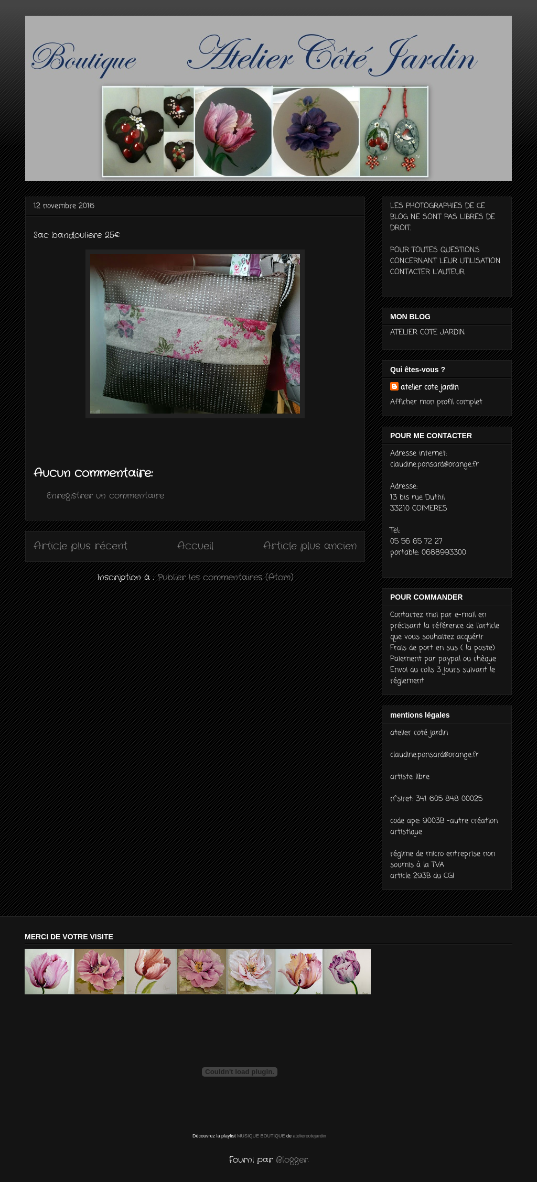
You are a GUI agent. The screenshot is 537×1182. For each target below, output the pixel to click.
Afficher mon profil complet (436, 402)
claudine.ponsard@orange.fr (434, 464)
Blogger (292, 1160)
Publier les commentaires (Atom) (225, 577)
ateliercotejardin (310, 1135)
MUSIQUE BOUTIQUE (261, 1135)
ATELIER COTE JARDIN (427, 332)
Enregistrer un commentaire (105, 496)
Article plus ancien (310, 546)
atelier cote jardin (429, 387)
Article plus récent (80, 546)
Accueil (195, 546)
